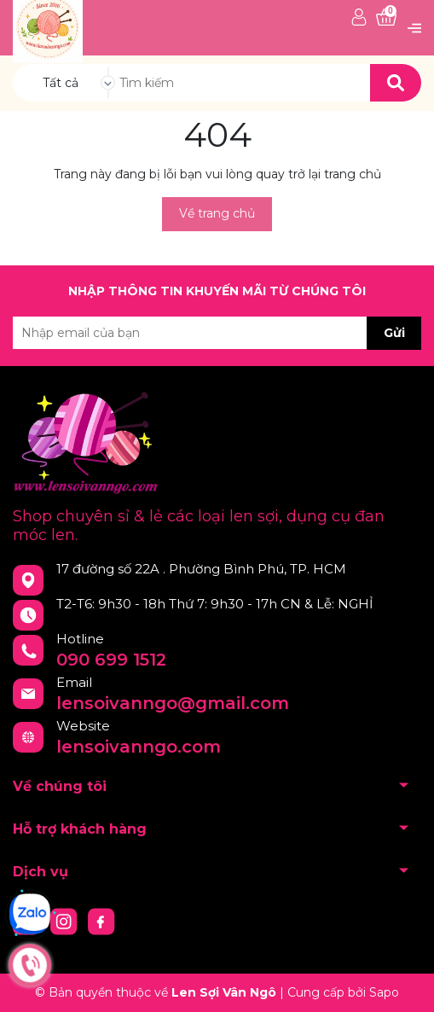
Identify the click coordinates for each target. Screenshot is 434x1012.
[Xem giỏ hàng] (386, 18)
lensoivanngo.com (138, 746)
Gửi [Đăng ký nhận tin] (394, 332)
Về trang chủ (217, 213)
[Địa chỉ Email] (217, 333)
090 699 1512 (111, 659)
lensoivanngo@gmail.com (172, 703)
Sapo (384, 992)
